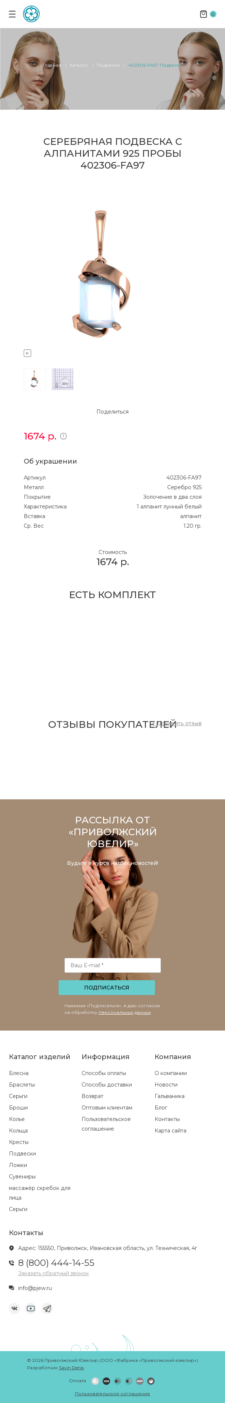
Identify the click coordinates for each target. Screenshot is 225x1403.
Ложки (18, 1165)
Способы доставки (107, 1084)
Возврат (92, 1096)
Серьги (18, 1096)
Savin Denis (71, 1367)
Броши (18, 1107)
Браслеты (22, 1084)
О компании (171, 1073)
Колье (17, 1119)
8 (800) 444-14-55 (56, 1262)
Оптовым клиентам (107, 1107)
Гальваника (170, 1096)
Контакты (167, 1119)
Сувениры (22, 1176)
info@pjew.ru (35, 1288)
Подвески (22, 1153)
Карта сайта (170, 1130)
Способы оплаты (104, 1073)
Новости (166, 1084)
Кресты (19, 1142)
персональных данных (125, 1012)
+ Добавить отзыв (177, 723)
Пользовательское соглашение (112, 1393)
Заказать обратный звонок (53, 1273)
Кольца (18, 1130)
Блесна (19, 1073)
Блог (161, 1107)
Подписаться (106, 987)
